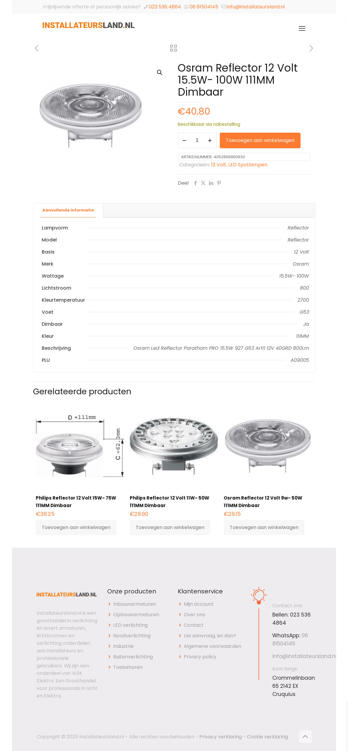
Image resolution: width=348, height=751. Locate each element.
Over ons (194, 614)
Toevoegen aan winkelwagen (260, 140)
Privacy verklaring (220, 736)
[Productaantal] (197, 140)
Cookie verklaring (267, 736)
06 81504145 (203, 6)
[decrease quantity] (184, 140)
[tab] (68, 210)
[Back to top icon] (305, 736)
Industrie (123, 646)
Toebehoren (128, 667)
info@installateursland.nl (256, 6)
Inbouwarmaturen (134, 604)
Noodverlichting (131, 635)
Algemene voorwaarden (212, 646)
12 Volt (218, 164)
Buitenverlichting (133, 656)
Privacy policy (200, 656)
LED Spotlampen (247, 164)
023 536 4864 (165, 6)
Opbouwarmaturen (136, 614)
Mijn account (199, 604)
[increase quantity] (210, 140)
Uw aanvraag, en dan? (210, 635)
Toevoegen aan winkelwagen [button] (76, 527)
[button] (160, 72)
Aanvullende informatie (68, 210)
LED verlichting (130, 625)
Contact (194, 625)
